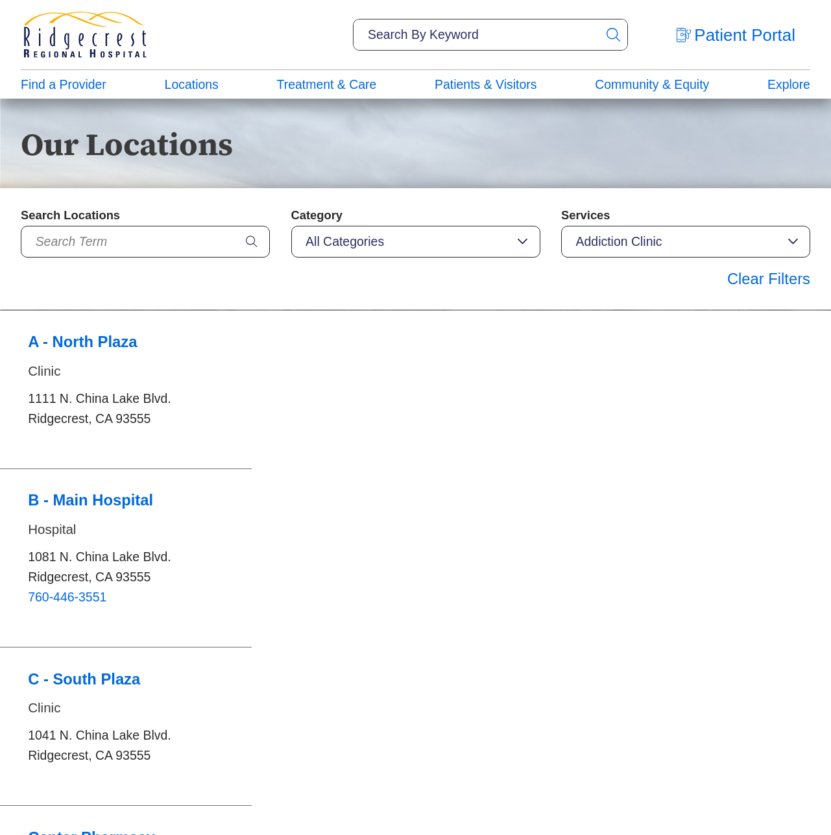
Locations (192, 84)
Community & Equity (652, 84)
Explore (788, 84)
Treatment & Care (327, 84)
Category (317, 215)
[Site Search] (613, 34)
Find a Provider (63, 84)
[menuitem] (63, 84)
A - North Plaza (82, 341)
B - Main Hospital (90, 500)
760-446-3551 (67, 597)
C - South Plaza (84, 679)
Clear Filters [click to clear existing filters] (768, 278)
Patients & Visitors (485, 84)
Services (585, 215)
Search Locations (70, 215)
